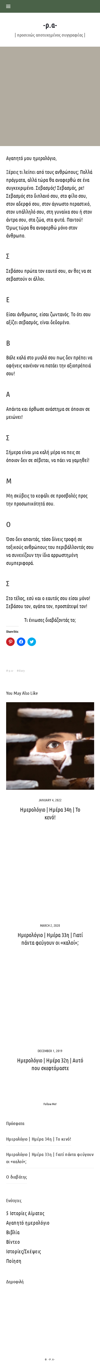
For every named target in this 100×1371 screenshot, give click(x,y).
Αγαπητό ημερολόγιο (28, 1222)
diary (22, 670)
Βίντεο (13, 1241)
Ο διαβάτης (16, 1177)
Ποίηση (14, 1261)
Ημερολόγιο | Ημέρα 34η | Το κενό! (38, 1139)
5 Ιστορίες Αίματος (25, 1213)
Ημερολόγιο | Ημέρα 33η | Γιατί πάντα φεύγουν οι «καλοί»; (50, 1157)
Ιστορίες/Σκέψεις (23, 1251)
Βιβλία (13, 1232)
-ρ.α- (11, 670)
